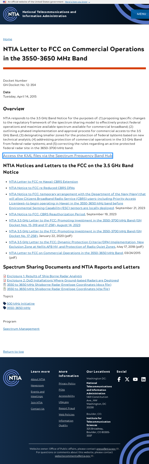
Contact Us (37, 409)
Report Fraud (67, 408)
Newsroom (37, 385)
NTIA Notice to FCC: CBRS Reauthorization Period (47, 214)
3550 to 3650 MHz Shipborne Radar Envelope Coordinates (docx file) (59, 285)
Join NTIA (36, 402)
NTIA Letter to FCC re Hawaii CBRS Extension (43, 182)
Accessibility (67, 396)
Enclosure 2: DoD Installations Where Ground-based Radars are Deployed (63, 280)
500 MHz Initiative (21, 304)
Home (7, 39)
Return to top (13, 352)
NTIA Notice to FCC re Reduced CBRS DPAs (42, 188)
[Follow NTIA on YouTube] (135, 380)
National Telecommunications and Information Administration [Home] (49, 14)
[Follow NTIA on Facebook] (119, 380)
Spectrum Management (21, 329)
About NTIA (38, 379)
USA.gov (64, 402)
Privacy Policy (67, 383)
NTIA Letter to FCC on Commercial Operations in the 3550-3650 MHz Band (66, 253)
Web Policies (66, 414)
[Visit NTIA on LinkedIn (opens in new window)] (143, 382)
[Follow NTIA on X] (127, 380)
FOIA (62, 390)
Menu (141, 14)
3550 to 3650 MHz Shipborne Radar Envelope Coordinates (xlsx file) (58, 289)
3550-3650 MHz (18, 308)
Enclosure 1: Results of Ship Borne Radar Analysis (44, 276)
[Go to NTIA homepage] (11, 14)
